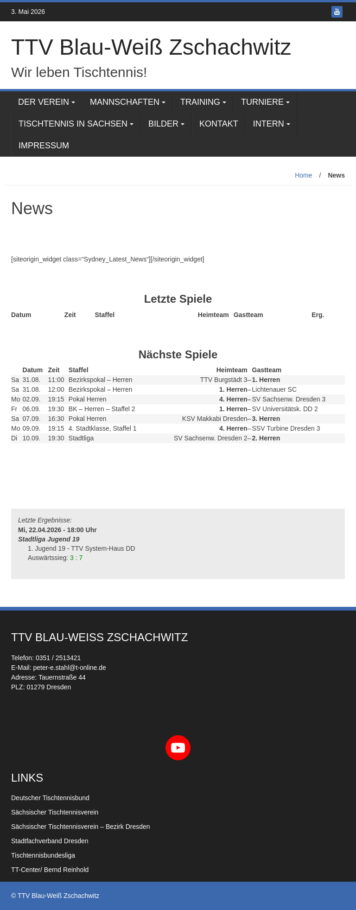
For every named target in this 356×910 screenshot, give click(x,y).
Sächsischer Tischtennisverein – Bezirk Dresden (80, 826)
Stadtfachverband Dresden (50, 841)
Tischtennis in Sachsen (73, 123)
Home (303, 175)
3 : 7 (76, 557)
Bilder (163, 123)
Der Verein (43, 102)
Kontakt (218, 123)
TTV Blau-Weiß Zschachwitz (151, 47)
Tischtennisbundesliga (43, 855)
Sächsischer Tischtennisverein (54, 812)
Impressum (44, 145)
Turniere (262, 102)
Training (200, 102)
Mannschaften (124, 102)
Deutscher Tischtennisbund (50, 798)
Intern (268, 123)
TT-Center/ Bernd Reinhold (50, 869)
